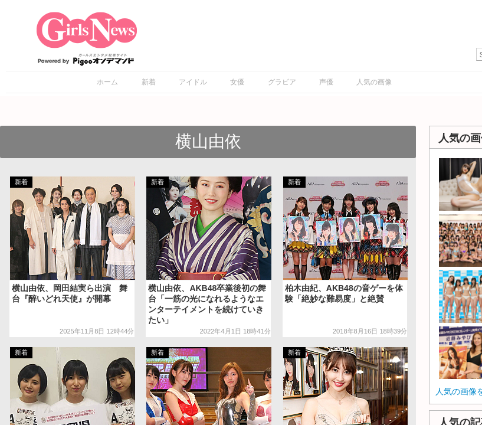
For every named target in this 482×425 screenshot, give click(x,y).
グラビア (282, 82)
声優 (326, 82)
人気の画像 (374, 82)
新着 (149, 82)
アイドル (193, 82)
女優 (237, 82)
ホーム (107, 82)
